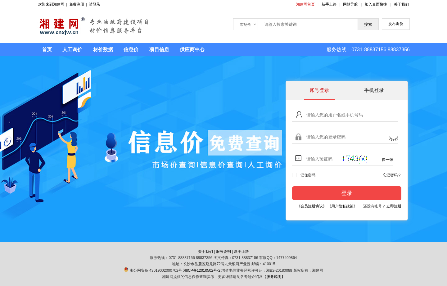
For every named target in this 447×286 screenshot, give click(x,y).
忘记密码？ (392, 175)
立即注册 (393, 206)
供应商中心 (192, 49)
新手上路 (329, 4)
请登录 (94, 4)
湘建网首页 (306, 4)
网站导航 (351, 4)
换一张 (387, 159)
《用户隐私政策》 (342, 206)
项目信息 (159, 49)
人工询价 (72, 49)
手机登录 (374, 90)
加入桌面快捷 (376, 4)
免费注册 (76, 4)
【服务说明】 (274, 277)
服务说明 (223, 251)
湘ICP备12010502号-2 (201, 270)
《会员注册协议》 (312, 206)
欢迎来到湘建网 (51, 4)
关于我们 (401, 4)
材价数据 (103, 49)
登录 (346, 193)
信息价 (131, 49)
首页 (47, 49)
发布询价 (395, 24)
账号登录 (319, 90)
